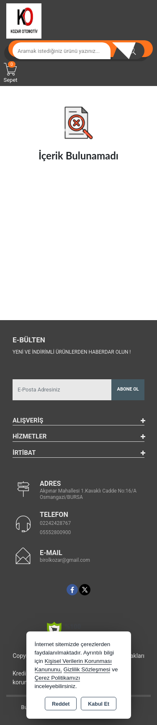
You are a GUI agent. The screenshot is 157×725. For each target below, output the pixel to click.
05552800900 (55, 532)
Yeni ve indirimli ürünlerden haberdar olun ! (72, 352)
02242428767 (55, 523)
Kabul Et (98, 704)
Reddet (60, 704)
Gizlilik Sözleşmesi (87, 669)
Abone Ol (128, 389)
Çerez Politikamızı (57, 678)
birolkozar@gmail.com (65, 560)
